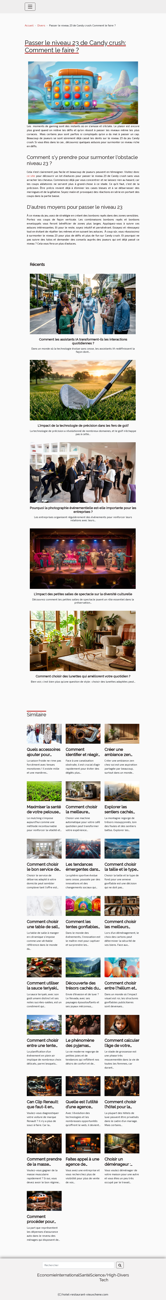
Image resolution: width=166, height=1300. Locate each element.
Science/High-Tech (104, 1277)
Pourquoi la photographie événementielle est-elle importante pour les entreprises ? (83, 510)
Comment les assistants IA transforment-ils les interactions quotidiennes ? (83, 341)
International (68, 1275)
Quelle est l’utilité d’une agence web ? (82, 1106)
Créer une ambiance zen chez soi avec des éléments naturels (121, 757)
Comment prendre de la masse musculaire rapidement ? (44, 1167)
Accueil (29, 25)
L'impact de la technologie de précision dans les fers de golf (83, 425)
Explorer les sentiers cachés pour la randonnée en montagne (122, 814)
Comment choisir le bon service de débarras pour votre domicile (43, 872)
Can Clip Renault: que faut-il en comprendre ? (42, 1106)
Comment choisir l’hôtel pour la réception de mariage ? (120, 1109)
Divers (41, 25)
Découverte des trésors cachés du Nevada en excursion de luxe (82, 991)
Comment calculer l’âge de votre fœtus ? (122, 1045)
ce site (31, 175)
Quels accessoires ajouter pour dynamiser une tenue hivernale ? (43, 757)
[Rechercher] (78, 1265)
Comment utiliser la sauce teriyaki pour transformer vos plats (43, 991)
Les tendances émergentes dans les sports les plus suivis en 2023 (82, 872)
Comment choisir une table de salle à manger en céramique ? (43, 929)
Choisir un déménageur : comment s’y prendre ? (117, 1167)
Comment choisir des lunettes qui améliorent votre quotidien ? (83, 676)
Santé (85, 1275)
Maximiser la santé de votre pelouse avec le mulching (44, 812)
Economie (46, 1275)
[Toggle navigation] (30, 7)
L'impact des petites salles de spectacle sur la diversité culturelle (83, 594)
